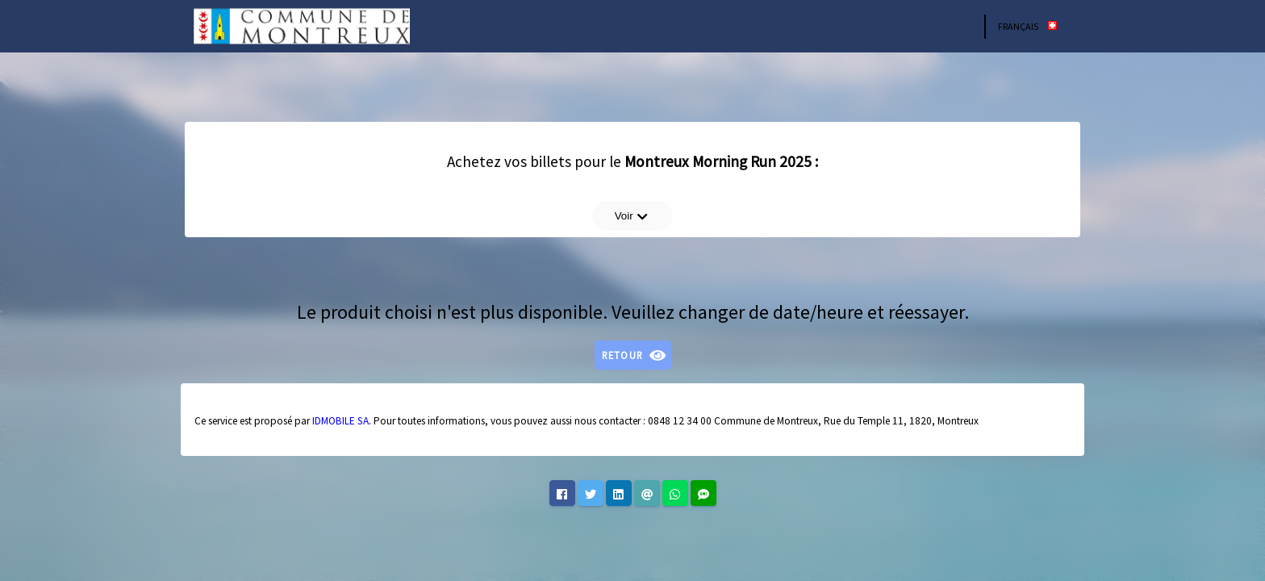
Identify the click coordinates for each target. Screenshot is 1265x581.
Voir (632, 216)
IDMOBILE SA (340, 421)
